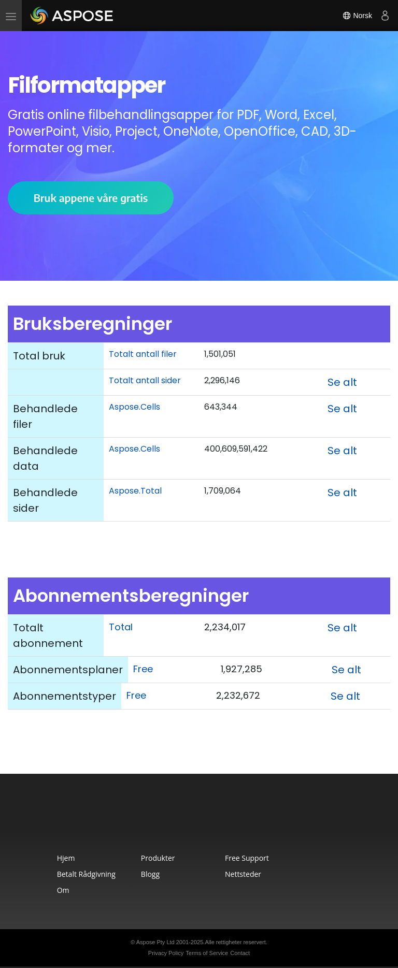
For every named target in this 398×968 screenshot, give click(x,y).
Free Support (247, 858)
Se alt (342, 382)
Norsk (357, 15)
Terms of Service (207, 953)
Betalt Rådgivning (86, 874)
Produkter (158, 858)
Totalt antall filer (143, 354)
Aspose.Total (135, 491)
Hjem (66, 858)
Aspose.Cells (134, 407)
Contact (240, 953)
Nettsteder (243, 874)
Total (121, 626)
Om (63, 890)
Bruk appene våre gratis (91, 197)
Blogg (150, 874)
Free (143, 668)
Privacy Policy (165, 953)
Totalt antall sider (145, 380)
